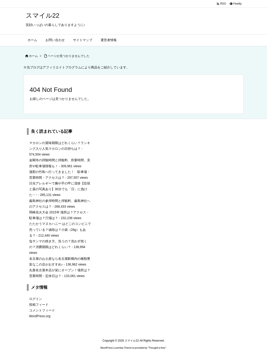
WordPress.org (40, 316)
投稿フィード (38, 304)
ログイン (35, 299)
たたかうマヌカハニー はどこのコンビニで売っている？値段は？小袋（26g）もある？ (60, 229)
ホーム (33, 56)
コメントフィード (42, 310)
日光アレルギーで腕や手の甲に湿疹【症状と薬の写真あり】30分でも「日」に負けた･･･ (59, 189)
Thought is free (157, 347)
